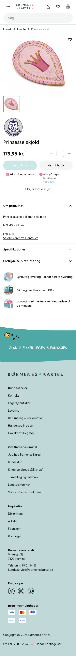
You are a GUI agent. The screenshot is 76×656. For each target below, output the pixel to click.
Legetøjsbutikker (19, 403)
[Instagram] (21, 591)
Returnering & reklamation (26, 418)
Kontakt (13, 395)
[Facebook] (11, 591)
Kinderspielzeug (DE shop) (25, 470)
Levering (13, 410)
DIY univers (15, 514)
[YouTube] (31, 591)
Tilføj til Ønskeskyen (38, 189)
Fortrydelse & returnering (38, 261)
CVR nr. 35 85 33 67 (15, 644)
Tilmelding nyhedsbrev (23, 477)
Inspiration (16, 506)
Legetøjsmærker (19, 485)
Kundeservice (18, 388)
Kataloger (14, 536)
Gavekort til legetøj (21, 433)
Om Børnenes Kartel (22, 447)
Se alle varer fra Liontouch (20, 238)
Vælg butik (49, 181)
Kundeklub (15, 462)
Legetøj (21, 28)
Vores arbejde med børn (24, 492)
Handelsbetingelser (21, 425)
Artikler (12, 521)
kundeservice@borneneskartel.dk (30, 570)
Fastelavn (14, 529)
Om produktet (38, 205)
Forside (7, 28)
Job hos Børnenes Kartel (24, 454)
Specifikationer (38, 249)
